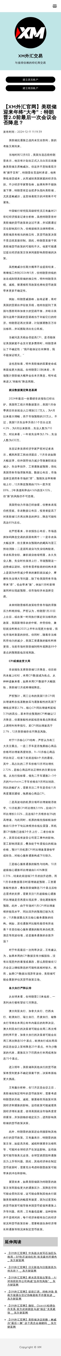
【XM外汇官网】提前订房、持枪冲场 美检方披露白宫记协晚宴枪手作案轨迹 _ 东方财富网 (32, 1295)
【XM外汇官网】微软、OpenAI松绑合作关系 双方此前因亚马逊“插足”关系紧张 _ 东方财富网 (31, 1309)
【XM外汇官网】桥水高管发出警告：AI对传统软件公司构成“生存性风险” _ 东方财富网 (32, 1281)
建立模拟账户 (30, 88)
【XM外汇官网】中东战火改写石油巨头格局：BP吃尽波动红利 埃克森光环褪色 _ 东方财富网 (32, 1256)
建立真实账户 (30, 79)
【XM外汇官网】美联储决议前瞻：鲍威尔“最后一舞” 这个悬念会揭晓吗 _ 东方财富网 (32, 1323)
